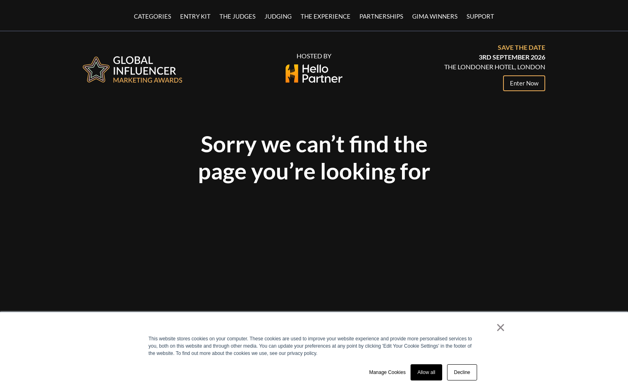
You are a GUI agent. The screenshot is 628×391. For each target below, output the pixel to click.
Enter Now (524, 83)
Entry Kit (195, 16)
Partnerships (381, 16)
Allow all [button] (426, 372)
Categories (152, 16)
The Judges (237, 16)
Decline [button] (462, 372)
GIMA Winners (435, 16)
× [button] (500, 327)
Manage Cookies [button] (387, 372)
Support (480, 16)
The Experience (326, 16)
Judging (278, 16)
